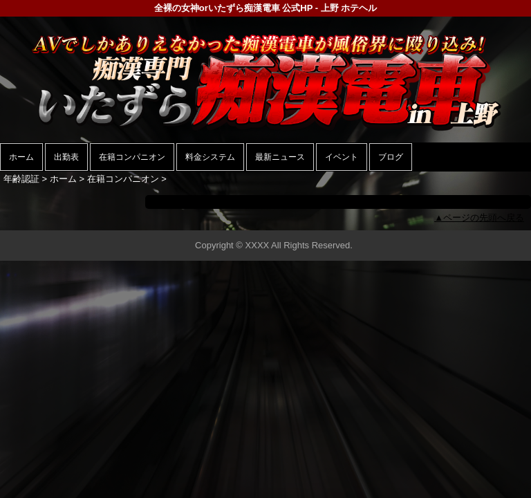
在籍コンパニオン (132, 157)
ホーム (21, 157)
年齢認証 (21, 179)
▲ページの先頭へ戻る (479, 217)
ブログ (390, 157)
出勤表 (66, 157)
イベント (341, 157)
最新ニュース (280, 157)
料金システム (210, 157)
